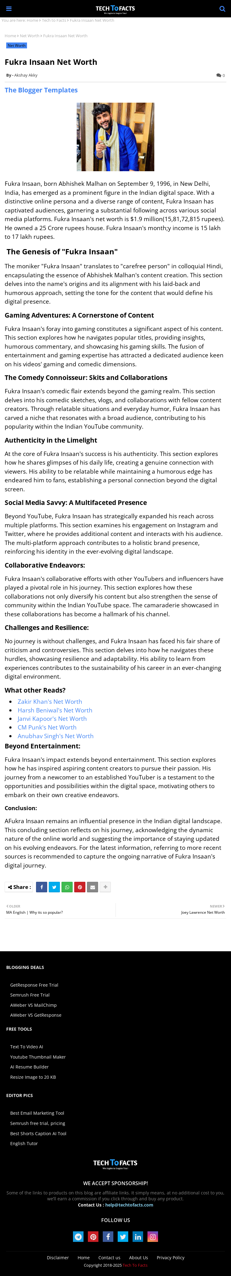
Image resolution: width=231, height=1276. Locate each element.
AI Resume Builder (29, 1067)
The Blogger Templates (41, 90)
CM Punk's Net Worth (47, 727)
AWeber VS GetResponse (35, 1015)
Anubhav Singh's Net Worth (56, 736)
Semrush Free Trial (30, 995)
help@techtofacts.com (129, 1205)
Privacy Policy (170, 1257)
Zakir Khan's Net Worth (50, 702)
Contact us (109, 1257)
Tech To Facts (135, 1265)
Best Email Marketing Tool (37, 1113)
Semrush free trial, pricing (37, 1123)
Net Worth (29, 35)
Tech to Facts (54, 20)
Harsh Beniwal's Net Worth (55, 710)
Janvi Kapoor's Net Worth (52, 719)
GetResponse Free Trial (34, 985)
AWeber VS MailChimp (33, 1005)
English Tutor (24, 1143)
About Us (138, 1257)
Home (32, 20)
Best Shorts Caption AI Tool (38, 1133)
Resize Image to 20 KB (33, 1077)
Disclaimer (58, 1257)
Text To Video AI (26, 1047)
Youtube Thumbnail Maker (38, 1057)
